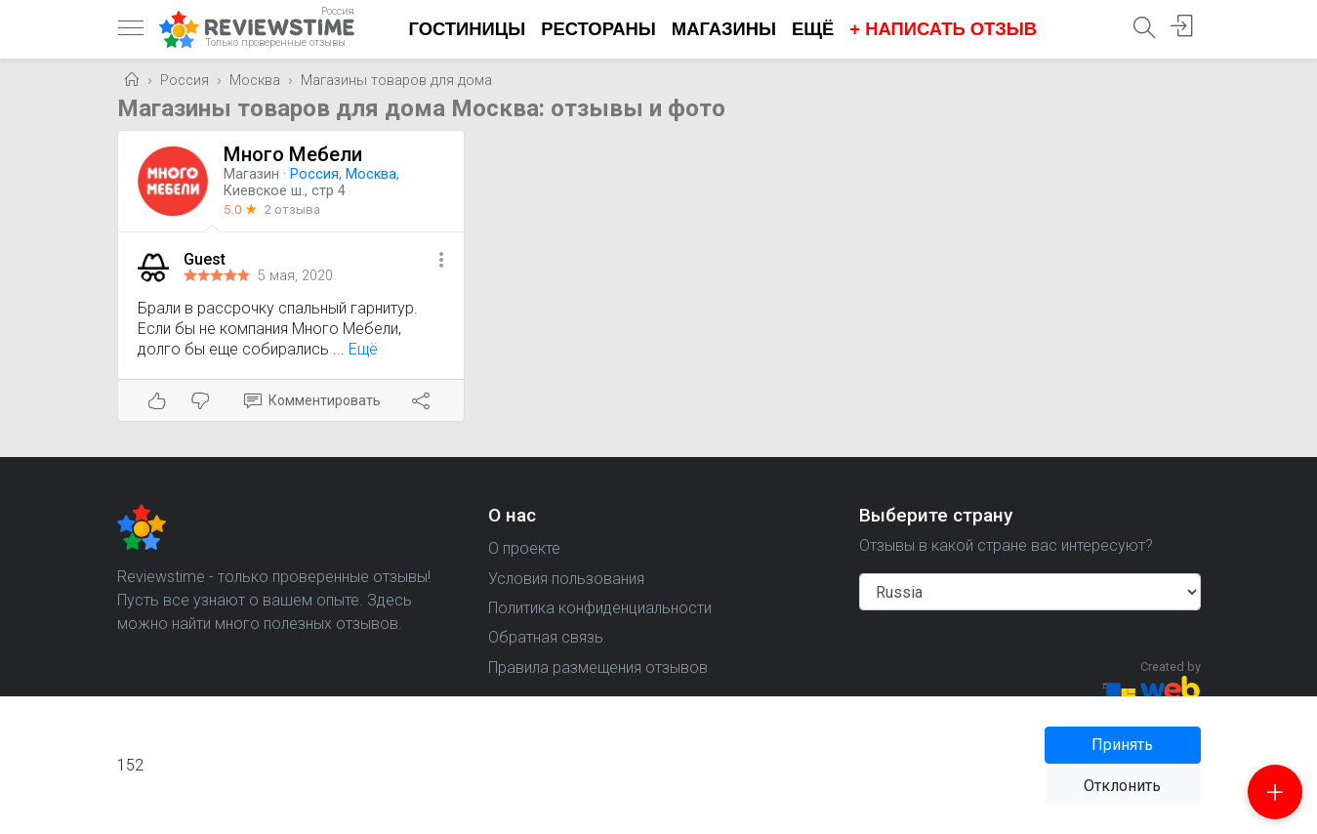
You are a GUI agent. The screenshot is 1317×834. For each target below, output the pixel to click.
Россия (184, 80)
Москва (254, 80)
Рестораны (598, 29)
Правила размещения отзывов (598, 667)
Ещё (813, 29)
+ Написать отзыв (943, 29)
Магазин (251, 174)
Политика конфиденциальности (600, 608)
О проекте (524, 548)
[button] (441, 261)
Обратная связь (545, 637)
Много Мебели (293, 154)
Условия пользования (566, 578)
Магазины (724, 29)
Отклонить (1122, 785)
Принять (1122, 744)
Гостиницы (467, 29)
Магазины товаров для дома (396, 80)
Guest (205, 259)
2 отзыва (292, 209)
